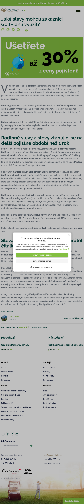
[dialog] (42, 252)
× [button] (69, 235)
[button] (42, 267)
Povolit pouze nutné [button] (42, 261)
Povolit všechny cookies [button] (42, 255)
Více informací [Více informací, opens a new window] (64, 249)
